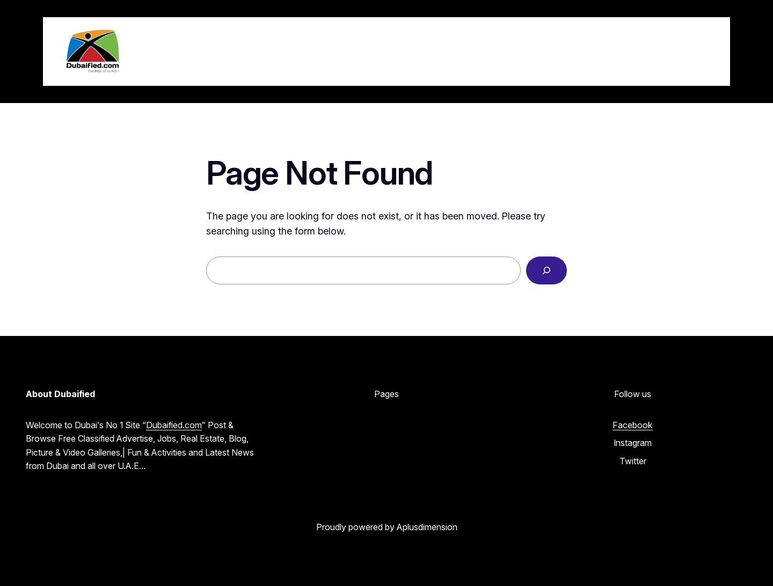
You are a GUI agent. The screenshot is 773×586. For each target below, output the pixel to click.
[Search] (546, 270)
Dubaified (178, 51)
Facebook (632, 425)
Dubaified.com (174, 425)
